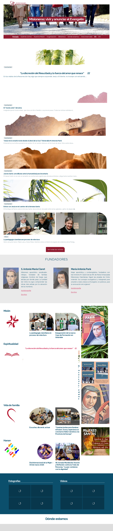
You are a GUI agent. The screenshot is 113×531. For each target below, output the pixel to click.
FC (103, 501)
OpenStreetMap (91, 481)
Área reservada (86, 39)
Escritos (24, 200)
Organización (51, 39)
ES (95, 39)
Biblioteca (62, 39)
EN (99, 39)
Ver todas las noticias (55, 155)
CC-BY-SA (102, 481)
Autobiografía (26, 196)
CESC (104, 493)
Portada (15, 39)
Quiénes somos (26, 39)
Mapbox (111, 481)
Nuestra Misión (39, 39)
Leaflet (80, 481)
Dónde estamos (73, 39)
